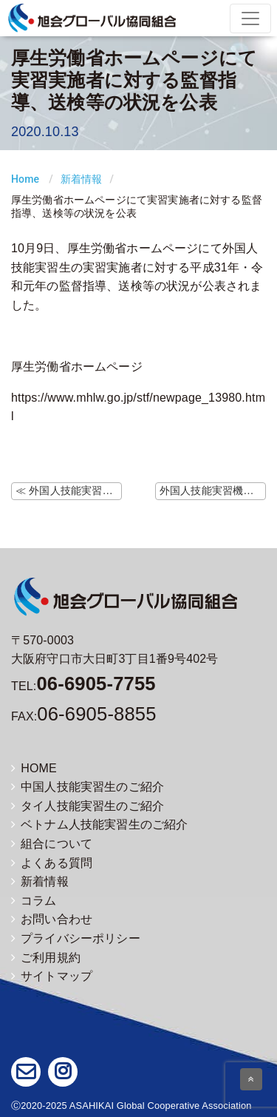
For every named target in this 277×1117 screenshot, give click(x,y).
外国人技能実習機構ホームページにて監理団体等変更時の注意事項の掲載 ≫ (213, 490)
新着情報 (82, 179)
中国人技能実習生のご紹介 (87, 786)
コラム (34, 900)
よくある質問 (51, 863)
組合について (51, 843)
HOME (34, 768)
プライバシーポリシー (75, 938)
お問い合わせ (51, 919)
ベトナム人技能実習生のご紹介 (99, 824)
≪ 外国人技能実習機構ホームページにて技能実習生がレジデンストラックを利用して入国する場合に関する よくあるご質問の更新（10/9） (69, 490)
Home (25, 179)
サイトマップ (51, 976)
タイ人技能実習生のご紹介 (87, 806)
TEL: (83, 686)
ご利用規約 (46, 957)
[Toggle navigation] (250, 18)
